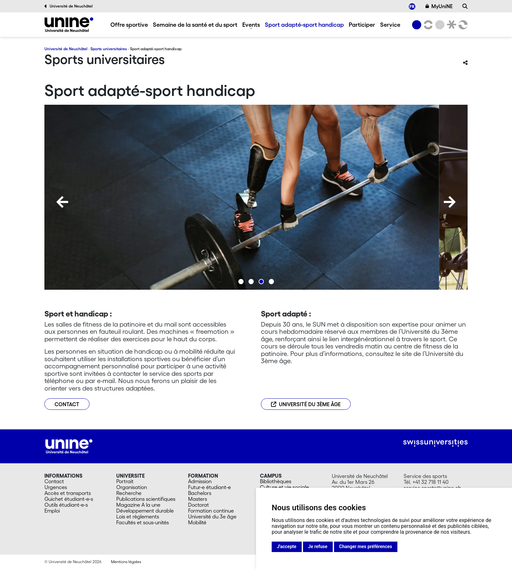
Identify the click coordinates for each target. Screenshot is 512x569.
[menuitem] (412, 6)
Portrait (125, 481)
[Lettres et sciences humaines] (427, 24)
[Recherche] (465, 6)
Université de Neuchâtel (68, 6)
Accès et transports (67, 493)
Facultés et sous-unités (142, 522)
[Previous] (62, 202)
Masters (197, 499)
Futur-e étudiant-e (209, 487)
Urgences (55, 487)
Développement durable (145, 511)
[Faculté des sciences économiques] (462, 24)
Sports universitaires (108, 49)
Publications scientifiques (145, 499)
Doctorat (198, 505)
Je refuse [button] (318, 546)
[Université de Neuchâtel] (416, 24)
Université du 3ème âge (306, 404)
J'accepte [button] (286, 546)
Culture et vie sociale (284, 487)
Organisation (131, 487)
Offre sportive (129, 24)
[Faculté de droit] (450, 24)
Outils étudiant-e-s (66, 505)
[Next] (449, 202)
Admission (200, 481)
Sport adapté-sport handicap (304, 24)
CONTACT (67, 404)
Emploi (52, 511)
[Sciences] (439, 24)
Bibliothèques (275, 481)
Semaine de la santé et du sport (195, 24)
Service (390, 24)
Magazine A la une (138, 505)
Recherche (128, 493)
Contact (54, 481)
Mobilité (197, 522)
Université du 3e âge (212, 516)
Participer (362, 24)
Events (251, 24)
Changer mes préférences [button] (365, 546)
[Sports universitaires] (68, 24)
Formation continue (211, 511)
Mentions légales (126, 562)
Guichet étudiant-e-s (68, 499)
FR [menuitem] (412, 6)
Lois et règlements (137, 516)
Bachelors (199, 493)
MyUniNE (439, 6)
